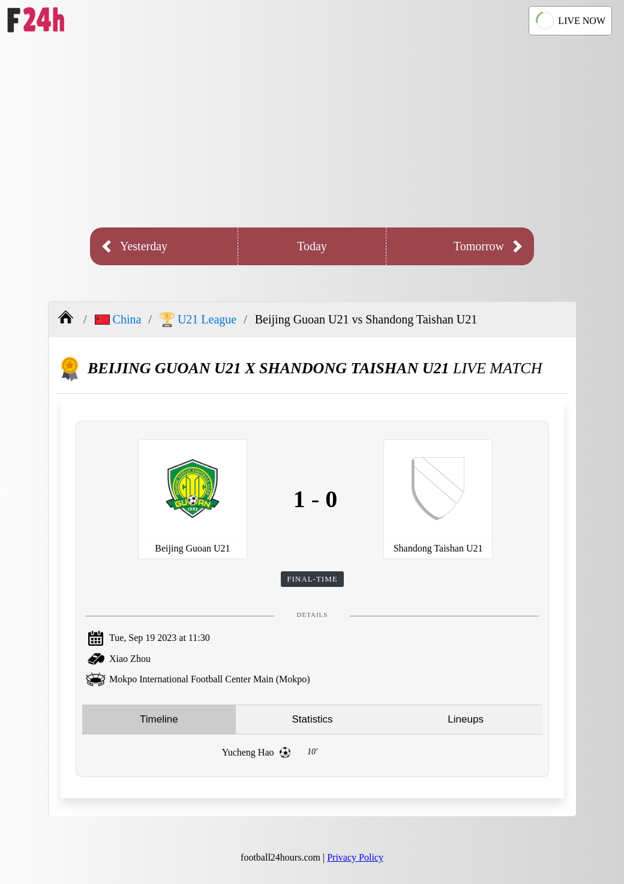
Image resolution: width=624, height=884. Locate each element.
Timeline (159, 719)
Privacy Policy (355, 857)
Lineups (466, 719)
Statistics (312, 719)
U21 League (198, 319)
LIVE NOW (570, 20)
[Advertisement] (312, 131)
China (118, 319)
